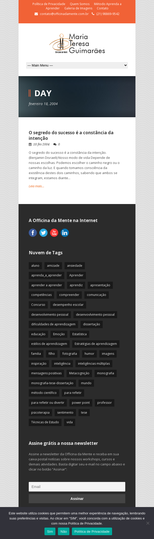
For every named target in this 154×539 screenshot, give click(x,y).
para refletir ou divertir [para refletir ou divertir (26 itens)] (47, 402)
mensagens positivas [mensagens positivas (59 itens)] (46, 373)
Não (63, 531)
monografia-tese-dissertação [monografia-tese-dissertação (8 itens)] (52, 383)
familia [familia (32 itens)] (36, 353)
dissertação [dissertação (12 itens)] (91, 324)
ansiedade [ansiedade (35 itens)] (74, 265)
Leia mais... (36, 186)
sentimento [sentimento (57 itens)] (65, 412)
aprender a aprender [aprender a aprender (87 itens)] (46, 285)
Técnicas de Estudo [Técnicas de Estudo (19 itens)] (45, 422)
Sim (50, 531)
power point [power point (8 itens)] (81, 402)
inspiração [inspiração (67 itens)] (39, 363)
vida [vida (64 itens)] (70, 422)
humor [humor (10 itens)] (89, 353)
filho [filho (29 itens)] (52, 353)
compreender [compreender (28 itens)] (69, 295)
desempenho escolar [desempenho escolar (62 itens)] (68, 304)
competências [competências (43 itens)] (41, 295)
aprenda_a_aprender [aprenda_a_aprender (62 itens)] (46, 275)
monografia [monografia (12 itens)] (105, 373)
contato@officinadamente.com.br (64, 14)
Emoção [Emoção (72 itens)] (59, 334)
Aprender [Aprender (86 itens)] (76, 275)
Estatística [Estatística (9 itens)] (79, 334)
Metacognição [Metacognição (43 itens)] (79, 373)
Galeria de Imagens (78, 8)
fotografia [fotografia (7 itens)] (70, 353)
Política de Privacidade (49, 4)
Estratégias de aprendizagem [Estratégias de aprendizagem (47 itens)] (96, 344)
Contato (103, 8)
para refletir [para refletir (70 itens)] (73, 393)
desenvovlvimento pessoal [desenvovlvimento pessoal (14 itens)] (95, 314)
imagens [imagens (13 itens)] (108, 353)
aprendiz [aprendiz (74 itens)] (76, 285)
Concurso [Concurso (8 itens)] (38, 304)
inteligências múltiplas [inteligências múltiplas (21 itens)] (94, 363)
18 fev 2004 (41, 144)
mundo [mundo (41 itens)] (86, 383)
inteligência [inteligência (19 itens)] (62, 363)
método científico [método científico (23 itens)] (44, 393)
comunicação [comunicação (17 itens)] (96, 295)
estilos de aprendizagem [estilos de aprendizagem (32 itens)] (49, 344)
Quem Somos (79, 4)
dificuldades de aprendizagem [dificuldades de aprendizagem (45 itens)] (53, 324)
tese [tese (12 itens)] (84, 412)
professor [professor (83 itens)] (104, 402)
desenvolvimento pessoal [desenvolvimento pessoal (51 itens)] (49, 314)
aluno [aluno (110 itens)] (35, 265)
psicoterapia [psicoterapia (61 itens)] (40, 412)
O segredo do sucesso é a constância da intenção (71, 135)
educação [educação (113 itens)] (38, 334)
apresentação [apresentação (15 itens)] (100, 285)
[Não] (147, 523)
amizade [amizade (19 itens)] (53, 265)
